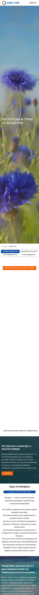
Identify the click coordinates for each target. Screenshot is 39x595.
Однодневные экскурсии (28, 251)
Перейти (7, 473)
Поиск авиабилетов (28, 254)
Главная (4, 246)
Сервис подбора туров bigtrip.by (19, 352)
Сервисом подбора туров (28, 431)
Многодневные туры (10, 254)
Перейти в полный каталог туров (19, 268)
